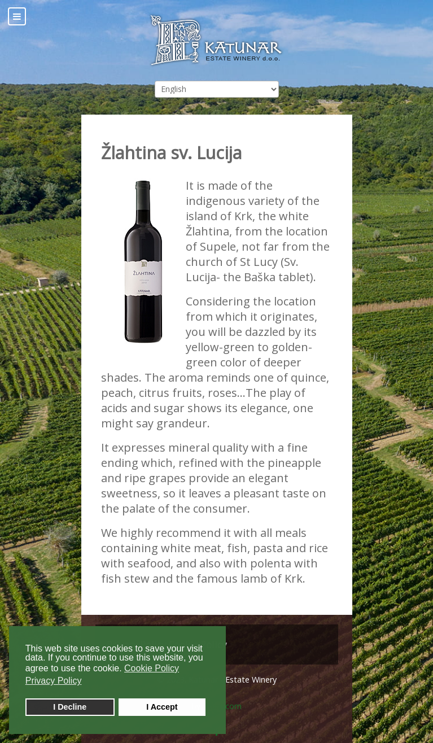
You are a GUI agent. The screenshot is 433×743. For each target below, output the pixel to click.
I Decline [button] (69, 706)
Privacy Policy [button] (53, 680)
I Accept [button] (161, 706)
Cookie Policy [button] (151, 668)
